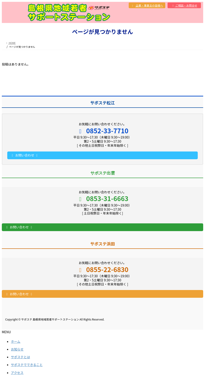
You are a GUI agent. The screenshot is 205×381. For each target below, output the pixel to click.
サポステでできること (27, 364)
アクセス (17, 372)
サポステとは (20, 357)
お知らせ (17, 349)
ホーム (15, 341)
